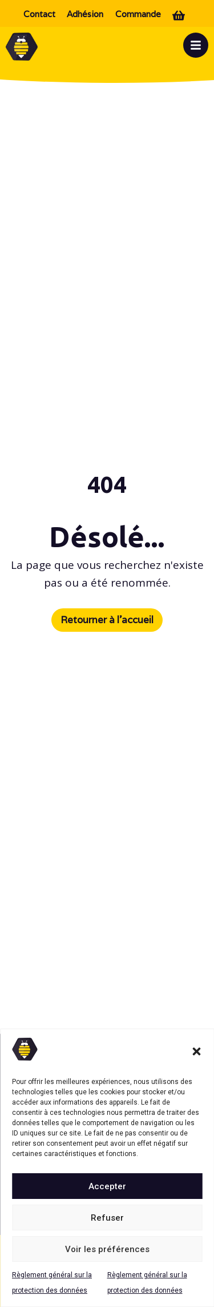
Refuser (107, 1218)
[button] (196, 1051)
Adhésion (85, 14)
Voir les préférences (107, 1249)
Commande (138, 14)
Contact (39, 14)
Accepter (107, 1186)
